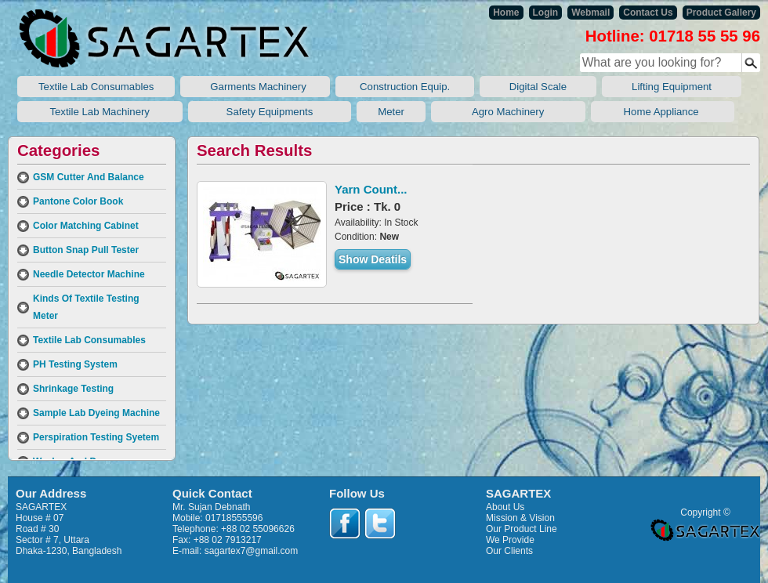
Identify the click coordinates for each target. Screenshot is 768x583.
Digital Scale (538, 86)
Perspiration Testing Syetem (96, 437)
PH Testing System (75, 364)
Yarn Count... (371, 189)
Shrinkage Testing (73, 388)
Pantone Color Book (78, 201)
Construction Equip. (404, 86)
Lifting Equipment (671, 86)
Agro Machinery (508, 112)
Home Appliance (662, 112)
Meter (391, 112)
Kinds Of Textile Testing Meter (86, 307)
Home (506, 12)
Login (546, 12)
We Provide (510, 539)
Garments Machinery (255, 86)
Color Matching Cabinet (86, 225)
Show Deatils (373, 259)
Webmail (590, 12)
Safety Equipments (270, 112)
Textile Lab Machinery (99, 112)
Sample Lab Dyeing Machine (96, 412)
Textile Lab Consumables (96, 86)
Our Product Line (521, 528)
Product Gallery (721, 12)
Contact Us (647, 12)
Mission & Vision (520, 517)
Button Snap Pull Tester (86, 249)
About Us (505, 507)
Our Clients (509, 550)
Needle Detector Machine (89, 274)
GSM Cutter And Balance (88, 177)
